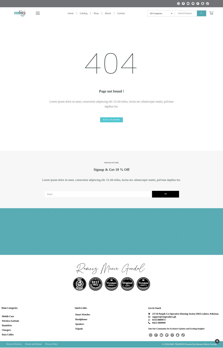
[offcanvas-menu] (34, 13)
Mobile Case (8, 317)
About (108, 13)
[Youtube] (188, 3)
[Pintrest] (197, 3)
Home (71, 13)
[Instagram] (178, 3)
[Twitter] (193, 3)
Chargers (6, 330)
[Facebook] (183, 3)
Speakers (79, 324)
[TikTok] (207, 3)
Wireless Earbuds (10, 321)
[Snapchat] (202, 3)
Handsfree (7, 326)
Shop (96, 13)
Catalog (83, 13)
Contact (121, 13)
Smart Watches (82, 315)
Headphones (81, 319)
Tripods (79, 329)
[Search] (201, 13)
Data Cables (8, 335)
